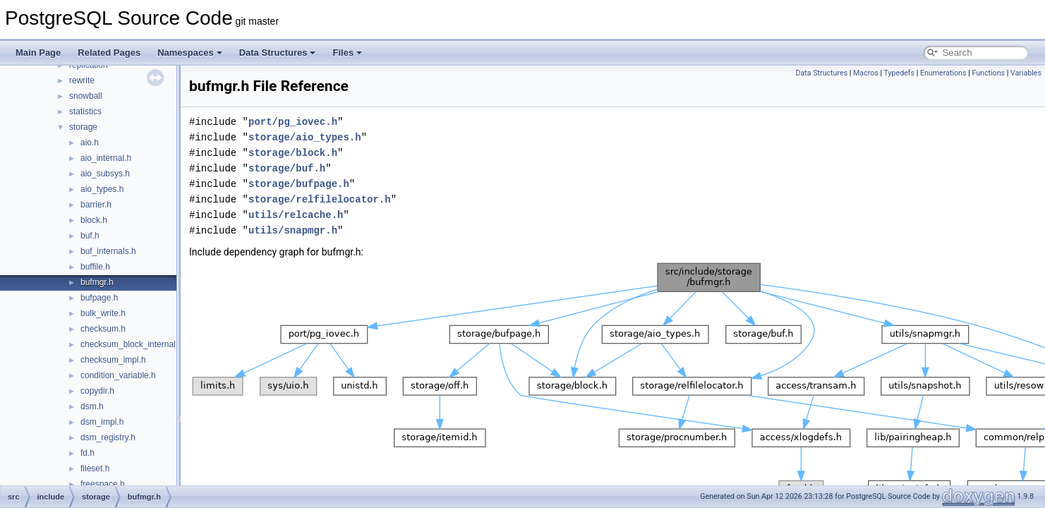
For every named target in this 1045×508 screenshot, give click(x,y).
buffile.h (95, 267)
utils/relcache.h (295, 215)
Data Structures (277, 52)
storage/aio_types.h (304, 137)
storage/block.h (292, 152)
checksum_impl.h (113, 360)
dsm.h (92, 406)
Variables (1025, 73)
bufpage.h (99, 298)
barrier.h (95, 205)
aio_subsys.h (105, 174)
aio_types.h (101, 189)
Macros (865, 73)
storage (83, 127)
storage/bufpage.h (298, 183)
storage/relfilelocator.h (319, 199)
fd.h (87, 453)
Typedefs (899, 73)
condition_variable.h (118, 375)
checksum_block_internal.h (131, 344)
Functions (988, 73)
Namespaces (189, 52)
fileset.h (94, 468)
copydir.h (97, 391)
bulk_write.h (103, 313)
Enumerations (943, 73)
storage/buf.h (286, 168)
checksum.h (103, 329)
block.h (93, 220)
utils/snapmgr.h (292, 230)
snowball (85, 96)
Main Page (38, 52)
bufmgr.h (97, 282)
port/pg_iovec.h (292, 121)
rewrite (82, 80)
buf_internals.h (108, 251)
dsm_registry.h (107, 437)
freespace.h (102, 484)
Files (347, 52)
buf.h (89, 236)
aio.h (89, 142)
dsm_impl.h (101, 422)
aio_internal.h (105, 158)
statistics (85, 111)
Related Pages (109, 52)
